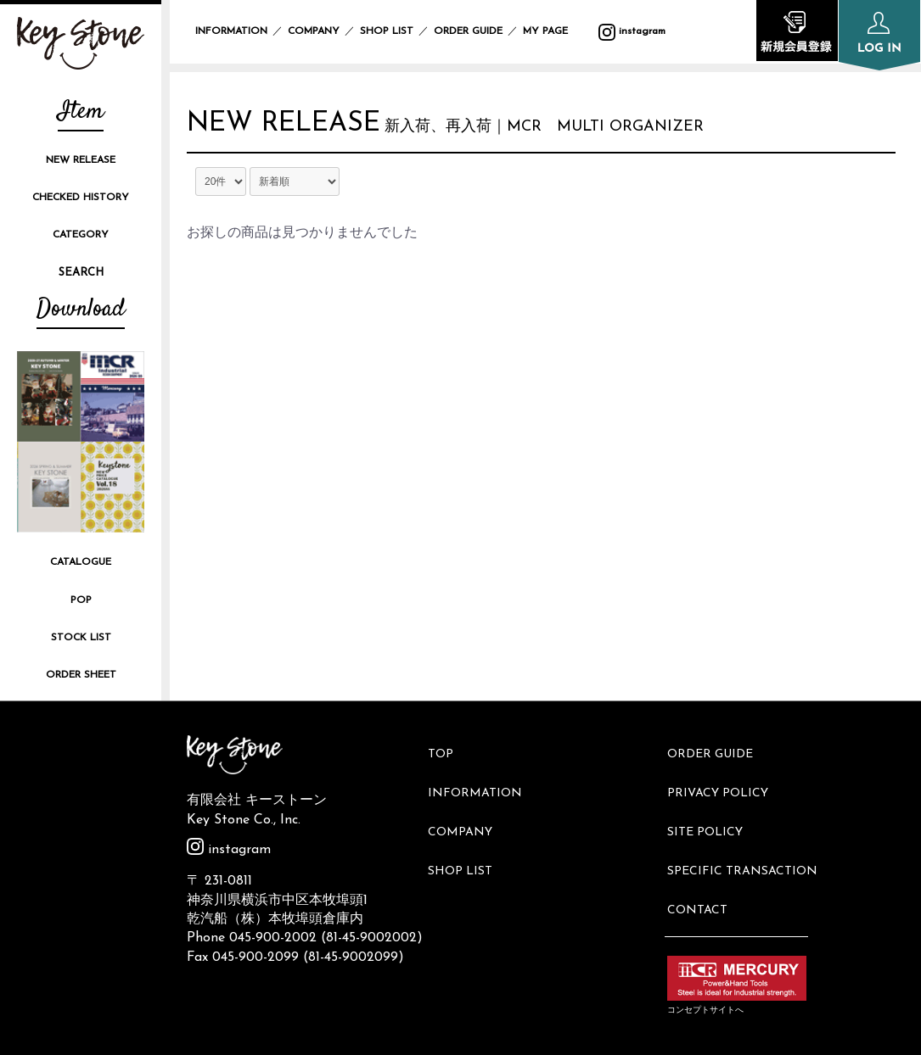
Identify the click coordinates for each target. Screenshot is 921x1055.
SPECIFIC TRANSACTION (748, 835)
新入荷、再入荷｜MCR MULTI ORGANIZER (575, 131)
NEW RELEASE (80, 160)
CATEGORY (81, 235)
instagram (229, 850)
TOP (447, 749)
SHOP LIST (386, 31)
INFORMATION (231, 31)
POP (81, 600)
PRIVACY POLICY (723, 778)
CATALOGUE (80, 562)
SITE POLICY (711, 806)
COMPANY (314, 31)
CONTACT (703, 863)
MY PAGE (555, 31)
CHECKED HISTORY (80, 198)
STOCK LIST (81, 638)
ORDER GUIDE (468, 31)
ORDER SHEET (81, 675)
